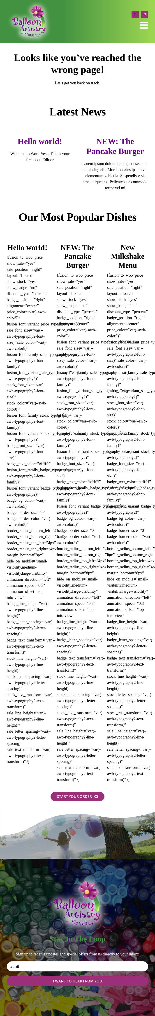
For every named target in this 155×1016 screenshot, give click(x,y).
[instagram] (144, 14)
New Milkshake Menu (127, 256)
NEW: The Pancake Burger (77, 256)
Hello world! (40, 141)
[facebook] (135, 14)
